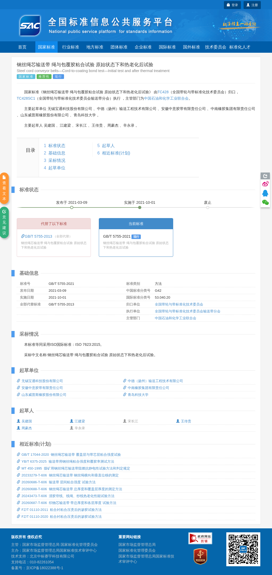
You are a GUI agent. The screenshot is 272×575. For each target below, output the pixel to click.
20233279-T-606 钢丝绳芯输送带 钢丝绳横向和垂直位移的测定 (68, 475)
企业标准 (143, 47)
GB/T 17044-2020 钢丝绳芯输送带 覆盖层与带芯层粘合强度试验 (69, 455)
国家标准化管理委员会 (137, 550)
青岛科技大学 (135, 395)
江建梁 (77, 421)
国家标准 (46, 47)
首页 (22, 47)
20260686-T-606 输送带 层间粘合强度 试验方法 (56, 482)
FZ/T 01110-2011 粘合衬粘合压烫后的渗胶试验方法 (59, 510)
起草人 (108, 145)
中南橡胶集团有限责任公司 (146, 388)
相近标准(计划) (116, 153)
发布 (71, 202)
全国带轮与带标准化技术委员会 (179, 304)
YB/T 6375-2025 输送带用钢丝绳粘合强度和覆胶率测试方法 (65, 461)
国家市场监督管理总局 (137, 544)
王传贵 (183, 421)
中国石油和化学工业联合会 (166, 98)
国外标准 (191, 47)
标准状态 (56, 145)
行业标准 (70, 47)
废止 (207, 202)
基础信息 (56, 153)
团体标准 (119, 47)
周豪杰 (24, 428)
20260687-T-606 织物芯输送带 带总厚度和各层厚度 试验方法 (66, 503)
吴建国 (24, 421)
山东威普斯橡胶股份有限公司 (41, 395)
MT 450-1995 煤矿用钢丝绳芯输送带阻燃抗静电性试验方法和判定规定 (73, 468)
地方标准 (94, 47)
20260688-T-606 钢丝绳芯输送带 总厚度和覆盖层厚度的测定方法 (69, 489)
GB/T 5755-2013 (37, 236)
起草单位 (56, 168)
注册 (252, 5)
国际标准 (167, 47)
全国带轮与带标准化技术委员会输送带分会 (187, 311)
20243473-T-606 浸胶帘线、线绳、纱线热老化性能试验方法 (65, 496)
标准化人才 (239, 47)
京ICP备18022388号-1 (44, 568)
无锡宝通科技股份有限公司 (40, 381)
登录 (232, 5)
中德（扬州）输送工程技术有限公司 (153, 381)
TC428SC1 (26, 98)
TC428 (163, 92)
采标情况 (56, 160)
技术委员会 (215, 47)
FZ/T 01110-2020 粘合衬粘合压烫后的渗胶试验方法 (59, 517)
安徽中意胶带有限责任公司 (40, 388)
